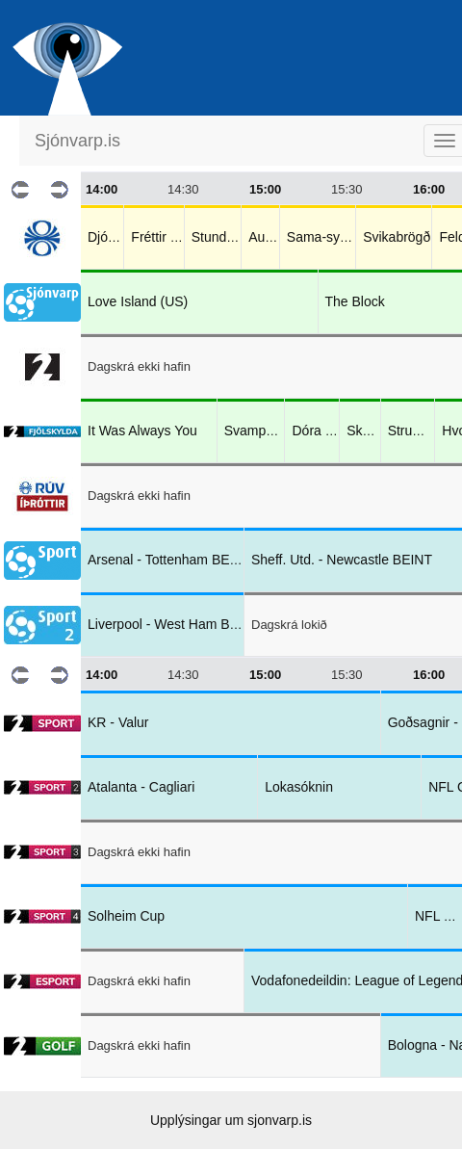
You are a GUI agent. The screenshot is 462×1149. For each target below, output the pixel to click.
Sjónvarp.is (77, 140)
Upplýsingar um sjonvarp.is (231, 1120)
